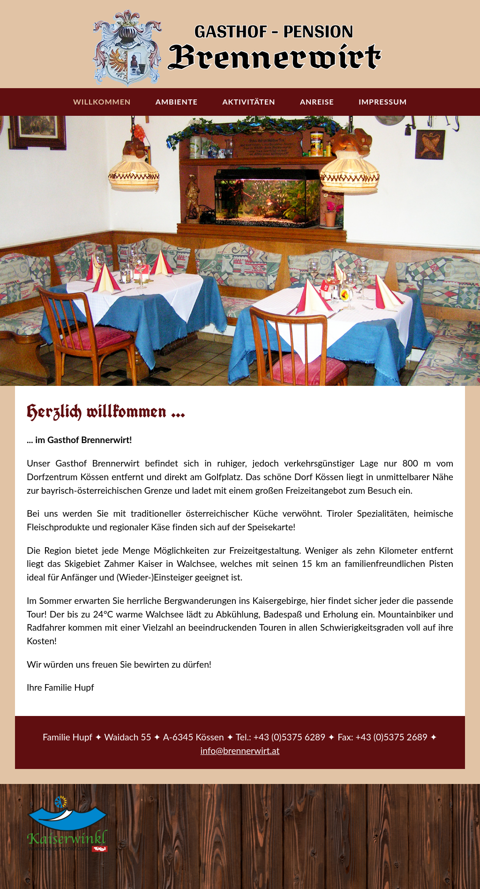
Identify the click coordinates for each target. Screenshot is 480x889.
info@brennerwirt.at (240, 750)
